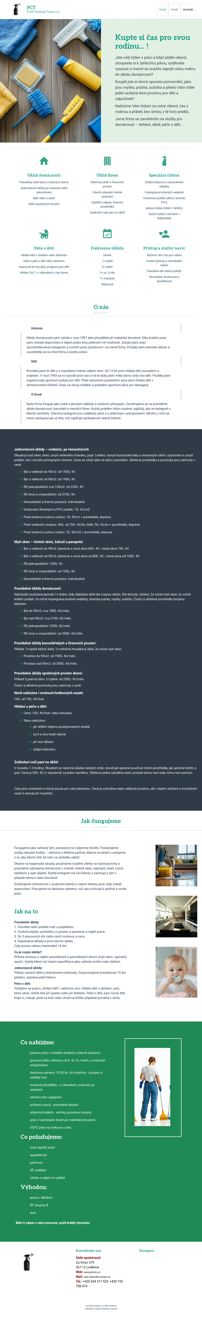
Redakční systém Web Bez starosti (101, 1309)
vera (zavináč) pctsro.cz (97, 1276)
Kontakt (188, 9)
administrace (110, 1306)
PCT (31, 7)
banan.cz (99, 1306)
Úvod (162, 9)
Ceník (174, 9)
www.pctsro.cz (92, 1272)
